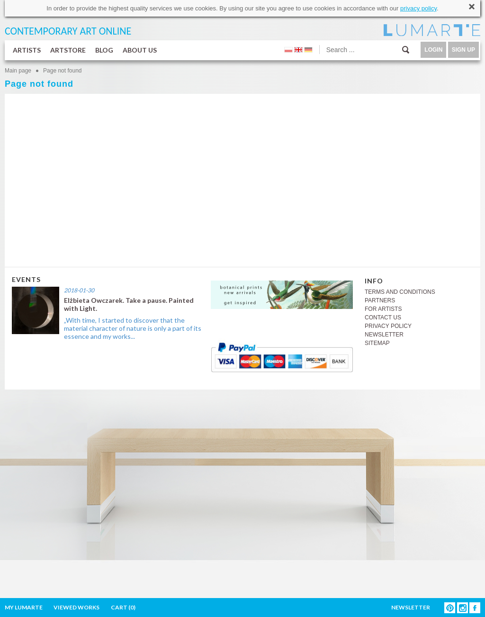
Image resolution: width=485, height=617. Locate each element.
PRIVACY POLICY (388, 326)
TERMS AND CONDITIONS (400, 292)
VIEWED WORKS (76, 607)
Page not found (62, 70)
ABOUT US (140, 50)
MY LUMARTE (24, 607)
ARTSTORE (68, 50)
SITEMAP (377, 343)
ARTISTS (27, 50)
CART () (123, 607)
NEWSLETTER (384, 334)
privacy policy (418, 8)
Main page (18, 70)
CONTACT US (383, 317)
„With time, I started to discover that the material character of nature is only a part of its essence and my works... (132, 328)
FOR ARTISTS (383, 309)
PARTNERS (380, 300)
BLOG (104, 50)
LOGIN (433, 49)
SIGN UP (463, 49)
